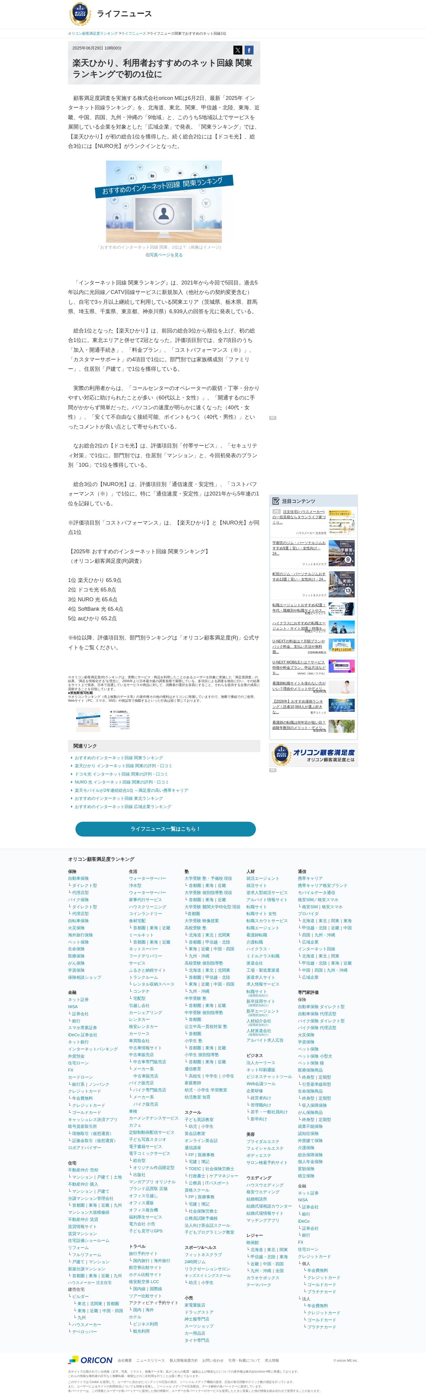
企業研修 (254, 1090)
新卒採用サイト (260, 1003)
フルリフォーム (86, 1254)
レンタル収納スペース (154, 984)
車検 (133, 1111)
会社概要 (125, 1360)
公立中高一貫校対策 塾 (206, 1026)
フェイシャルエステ (265, 1148)
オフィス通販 (141, 1202)
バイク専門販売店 (149, 1090)
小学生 (228, 1076)
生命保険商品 (310, 1091)
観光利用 (141, 1331)
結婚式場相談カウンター (269, 1206)
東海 (93, 1205)
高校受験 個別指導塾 (204, 963)
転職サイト (256, 906)
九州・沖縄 (199, 956)
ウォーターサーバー (147, 878)
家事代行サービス (145, 899)
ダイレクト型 (84, 885)
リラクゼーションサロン (207, 1269)
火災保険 (76, 927)
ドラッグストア (199, 1312)
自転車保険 (78, 920)
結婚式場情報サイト (265, 1213)
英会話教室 (195, 1133)
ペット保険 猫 (311, 1063)
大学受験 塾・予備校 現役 (209, 878)
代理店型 (80, 892)
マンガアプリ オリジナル (152, 1181)
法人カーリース (260, 1062)
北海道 (195, 935)
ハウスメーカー (86, 1324)
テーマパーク (258, 1285)
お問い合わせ (213, 1360)
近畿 (105, 1205)
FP (191, 1154)
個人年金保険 (310, 1161)
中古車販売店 (141, 1054)
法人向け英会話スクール (207, 1225)
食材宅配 (137, 920)
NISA (73, 1006)
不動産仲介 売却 (83, 1170)
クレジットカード (84, 1091)
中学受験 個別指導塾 (204, 1012)
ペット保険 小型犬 (315, 1056)
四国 (306, 935)
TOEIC (195, 1168)
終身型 (308, 1077)
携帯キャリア (310, 878)
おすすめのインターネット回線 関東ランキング (119, 757)
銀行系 (78, 1084)
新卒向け (259, 1119)
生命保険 (76, 948)
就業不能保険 (310, 1126)
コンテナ (141, 991)
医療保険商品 (310, 1070)
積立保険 (306, 1175)
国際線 (156, 1288)
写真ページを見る (166, 254)
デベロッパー (84, 1331)
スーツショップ (199, 1326)
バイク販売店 (141, 1082)
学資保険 (76, 970)
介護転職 (254, 942)
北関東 (96, 1303)
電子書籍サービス (145, 1146)
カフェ (135, 1125)
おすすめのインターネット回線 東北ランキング (119, 798)
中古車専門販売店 (149, 1061)
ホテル (135, 1317)
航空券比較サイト (145, 1267)
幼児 (193, 1126)
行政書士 (197, 1175)
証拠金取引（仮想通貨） (95, 1140)
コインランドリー (145, 913)
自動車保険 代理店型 (317, 1013)
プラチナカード (321, 1291)
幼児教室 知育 (198, 1097)
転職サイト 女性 (261, 913)
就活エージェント (263, 878)
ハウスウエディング (265, 1185)
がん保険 (76, 963)
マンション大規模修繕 (88, 1212)
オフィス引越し (143, 1195)
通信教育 (193, 1068)
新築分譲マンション (86, 1269)
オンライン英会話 (201, 1140)
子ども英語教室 (199, 1119)
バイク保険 (78, 899)
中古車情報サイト (145, 1047)
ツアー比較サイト (145, 1295)
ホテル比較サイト (145, 1274)
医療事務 (206, 1154)
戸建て (103, 1177)
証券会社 (80, 1013)
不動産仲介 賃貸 (83, 1219)
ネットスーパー (143, 948)
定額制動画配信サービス (152, 1132)
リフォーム (78, 1247)
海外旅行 (162, 1260)
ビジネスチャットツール (269, 1076)
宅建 (193, 1161)
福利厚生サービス (145, 1217)
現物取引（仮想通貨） (93, 1133)
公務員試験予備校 (201, 1218)
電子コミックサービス (149, 1153)
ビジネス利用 (145, 1324)
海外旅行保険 (80, 935)
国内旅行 (141, 1260)
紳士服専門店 (197, 1319)
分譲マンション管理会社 (91, 1198)
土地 (118, 1177)
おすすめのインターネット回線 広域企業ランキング (123, 806)
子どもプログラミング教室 (209, 1232)
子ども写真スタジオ (147, 1139)
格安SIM (310, 906)
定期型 (325, 1077)
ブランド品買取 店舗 (148, 1188)
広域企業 (310, 942)
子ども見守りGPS (146, 1231)
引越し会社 (139, 1005)
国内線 (139, 1288)
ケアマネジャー (223, 1175)
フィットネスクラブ (203, 1254)
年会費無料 (82, 1098)
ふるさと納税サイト (147, 970)
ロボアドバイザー (84, 1147)
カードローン (80, 1077)
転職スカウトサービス (267, 920)
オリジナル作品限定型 (154, 1167)
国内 (137, 1309)
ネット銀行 (78, 1042)
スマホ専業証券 (82, 1027)
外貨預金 (76, 1056)
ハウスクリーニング (147, 906)
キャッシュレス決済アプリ (93, 1119)
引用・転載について (244, 1360)
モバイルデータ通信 (316, 892)
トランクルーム (143, 977)
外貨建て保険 (310, 1140)
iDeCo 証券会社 (82, 1034)
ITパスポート (217, 1183)
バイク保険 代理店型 (317, 1027)
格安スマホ (332, 906)
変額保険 (306, 1168)
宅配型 (139, 998)
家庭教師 (193, 1082)
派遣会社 (254, 963)
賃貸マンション (82, 1233)
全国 (279, 1270)
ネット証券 (78, 999)
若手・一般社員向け (269, 1111)
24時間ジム (195, 1261)
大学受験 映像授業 (202, 920)
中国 (347, 927)
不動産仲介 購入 (83, 1184)
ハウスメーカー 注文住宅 (90, 1282)
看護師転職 (256, 935)
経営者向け (261, 1098)
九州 (118, 1205)
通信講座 (193, 1147)
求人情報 (272, 1360)
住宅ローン (78, 1063)
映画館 (252, 1242)
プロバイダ (308, 913)
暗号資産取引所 (82, 1126)
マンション (82, 1177)
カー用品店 (195, 1333)
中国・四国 (112, 1310)
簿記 (205, 1161)
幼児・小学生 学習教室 (206, 1090)
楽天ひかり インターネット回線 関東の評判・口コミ (123, 765)
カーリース (139, 1033)
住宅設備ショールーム (88, 1240)
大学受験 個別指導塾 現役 (209, 892)
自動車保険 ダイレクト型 (321, 1006)
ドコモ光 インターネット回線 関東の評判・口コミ (121, 774)
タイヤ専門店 (197, 1340)
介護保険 (306, 1147)
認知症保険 (308, 1133)
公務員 (195, 1183)
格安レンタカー (143, 1026)
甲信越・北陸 (217, 942)
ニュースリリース (150, 1360)
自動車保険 (78, 878)
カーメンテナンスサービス (154, 1118)
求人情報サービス (263, 984)
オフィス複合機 (143, 1210)
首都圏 (78, 1205)
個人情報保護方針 (184, 1360)
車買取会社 (139, 1040)
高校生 (195, 1076)
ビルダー (80, 1296)
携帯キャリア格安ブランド (323, 885)
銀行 (76, 1020)
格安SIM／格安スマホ (318, 899)
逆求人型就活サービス (267, 892)
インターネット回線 (316, 948)
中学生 (211, 1076)
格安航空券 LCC (144, 1281)
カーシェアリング (145, 1012)
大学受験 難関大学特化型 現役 (213, 906)
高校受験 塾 (195, 927)
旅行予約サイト (143, 1253)
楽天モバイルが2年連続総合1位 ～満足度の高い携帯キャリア (131, 790)
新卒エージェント (263, 1013)
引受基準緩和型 (316, 1084)
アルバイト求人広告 (265, 1040)
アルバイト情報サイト (267, 899)
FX (70, 1070)
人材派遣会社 (258, 1032)
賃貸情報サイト (82, 1226)
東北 (82, 1303)
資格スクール (197, 1190)
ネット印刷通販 (260, 1069)
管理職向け (261, 1105)
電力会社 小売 (142, 1223)
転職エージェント (263, 927)
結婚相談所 (256, 1199)
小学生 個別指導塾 (202, 1054)
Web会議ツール (261, 1083)
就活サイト (256, 885)
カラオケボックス (263, 1277)
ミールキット (141, 935)
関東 (284, 1249)
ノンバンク (99, 1084)
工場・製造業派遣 (263, 970)
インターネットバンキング (93, 1049)
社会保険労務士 (219, 1168)
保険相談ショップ (84, 977)
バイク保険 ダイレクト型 (321, 1020)
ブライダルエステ (263, 1141)
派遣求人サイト (260, 977)
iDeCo (303, 1221)
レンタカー (139, 1019)
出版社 (139, 1174)
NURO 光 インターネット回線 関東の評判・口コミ (122, 782)
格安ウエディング (263, 1191)
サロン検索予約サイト (267, 1162)
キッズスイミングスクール (208, 1275)
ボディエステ (258, 1155)
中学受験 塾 (195, 998)
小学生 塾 (193, 1040)
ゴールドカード (86, 1112)
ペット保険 (78, 942)
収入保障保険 (314, 1105)
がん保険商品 (310, 1112)
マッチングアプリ (263, 1220)
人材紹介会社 (258, 1022)
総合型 (139, 1160)
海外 (150, 1309)
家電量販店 (195, 1305)
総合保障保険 (310, 1154)
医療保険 (76, 956)
